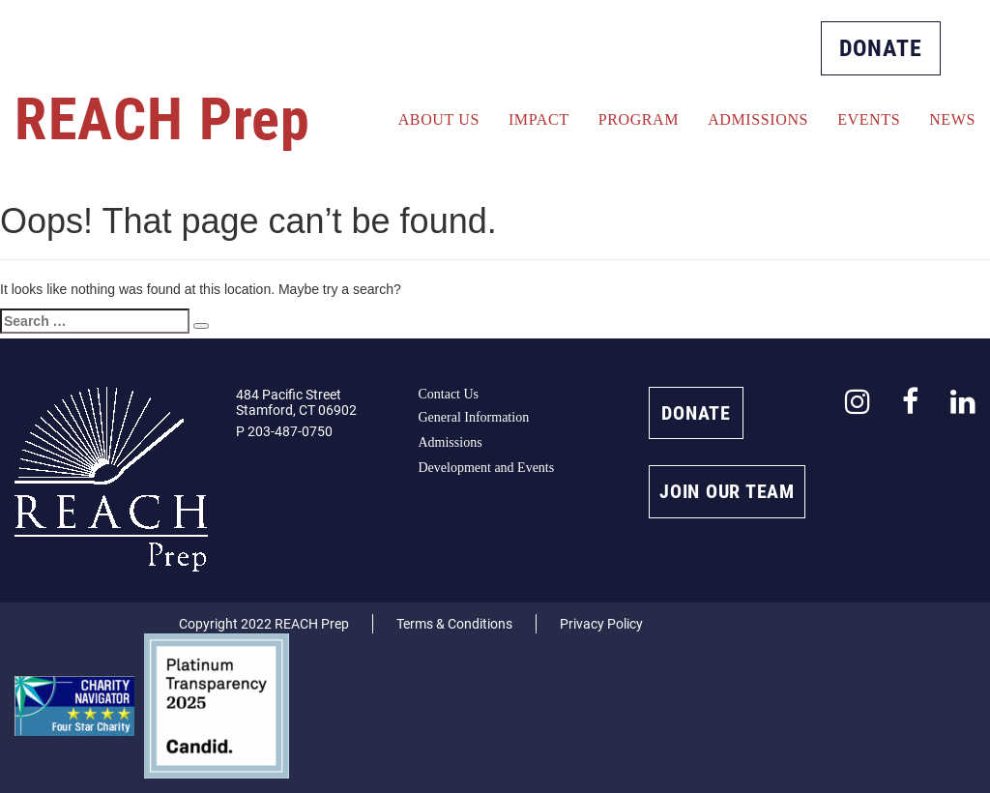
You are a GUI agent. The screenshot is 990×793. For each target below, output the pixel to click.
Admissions (758, 119)
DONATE (880, 48)
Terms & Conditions (454, 623)
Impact (539, 119)
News (952, 119)
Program (638, 119)
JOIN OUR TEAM (727, 491)
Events (868, 119)
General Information (473, 417)
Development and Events (486, 467)
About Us (439, 119)
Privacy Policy (601, 623)
